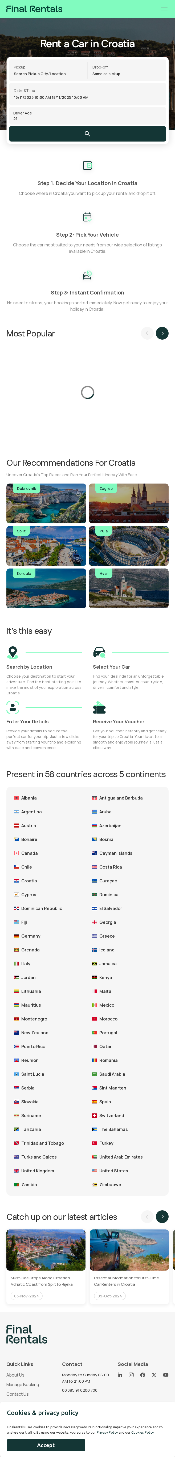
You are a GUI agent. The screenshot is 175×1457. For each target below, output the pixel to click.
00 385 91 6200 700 (79, 1390)
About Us (15, 1375)
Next (162, 333)
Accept (46, 1445)
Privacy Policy (107, 1432)
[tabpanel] (46, 1266)
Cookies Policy (142, 1432)
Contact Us (17, 1394)
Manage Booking (22, 1384)
